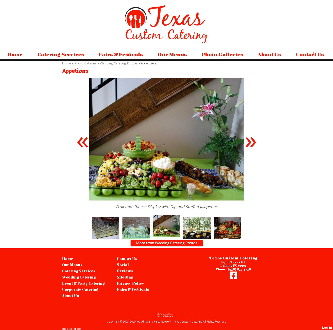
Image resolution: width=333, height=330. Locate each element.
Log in (327, 328)
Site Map (125, 277)
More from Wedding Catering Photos (166, 243)
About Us (269, 55)
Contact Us (310, 55)
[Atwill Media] (166, 315)
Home (15, 55)
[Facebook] (233, 278)
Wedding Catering (79, 277)
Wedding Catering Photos (118, 63)
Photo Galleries (222, 55)
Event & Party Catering (83, 283)
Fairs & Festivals (121, 55)
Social (123, 265)
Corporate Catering (80, 289)
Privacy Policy (130, 283)
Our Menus (172, 55)
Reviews (125, 271)
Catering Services (60, 55)
